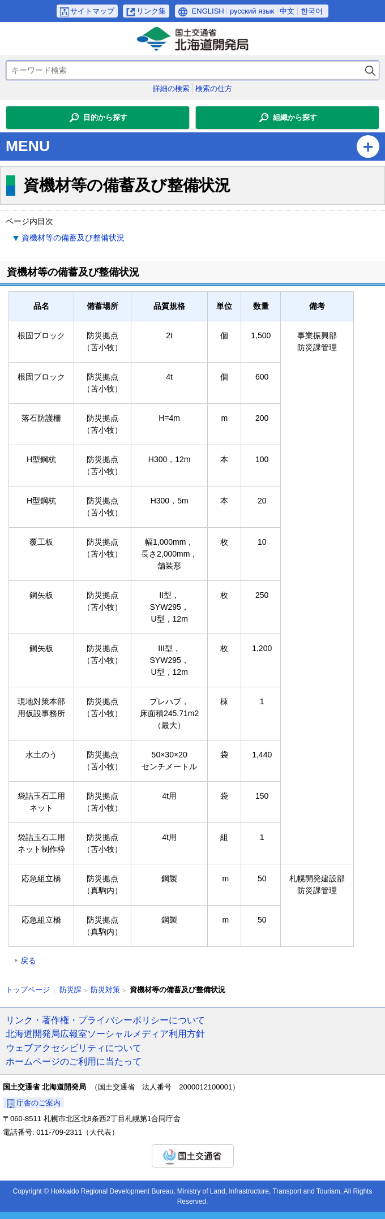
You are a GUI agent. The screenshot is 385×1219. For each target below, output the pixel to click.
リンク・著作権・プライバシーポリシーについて (105, 1020)
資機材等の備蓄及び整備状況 (73, 237)
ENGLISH (208, 11)
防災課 (70, 989)
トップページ (28, 989)
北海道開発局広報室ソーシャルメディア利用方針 (105, 1033)
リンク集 (151, 11)
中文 (287, 11)
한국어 (312, 11)
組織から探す (295, 117)
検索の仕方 (213, 88)
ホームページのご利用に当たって (74, 1061)
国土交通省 (193, 1156)
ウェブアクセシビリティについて (74, 1048)
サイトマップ (92, 11)
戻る (28, 960)
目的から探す (105, 117)
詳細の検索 (171, 88)
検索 (370, 70)
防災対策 (105, 989)
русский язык (252, 11)
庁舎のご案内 (38, 1103)
